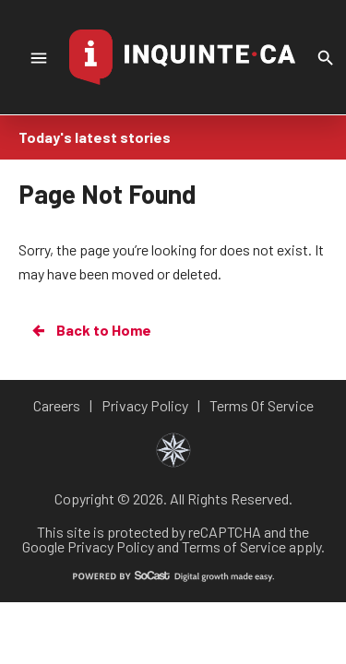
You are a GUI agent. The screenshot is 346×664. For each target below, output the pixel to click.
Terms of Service (234, 546)
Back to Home (90, 330)
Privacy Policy (110, 546)
